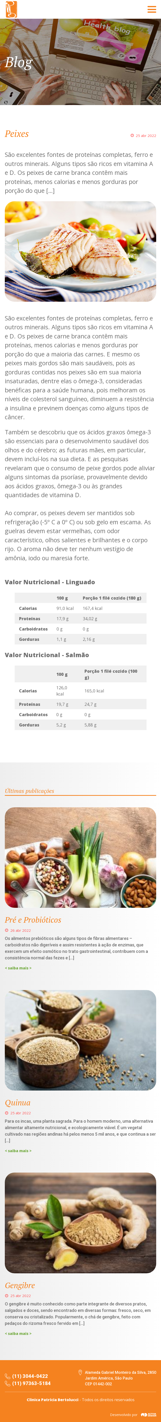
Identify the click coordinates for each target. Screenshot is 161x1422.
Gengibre (20, 1285)
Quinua (18, 1102)
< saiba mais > (18, 968)
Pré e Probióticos (33, 920)
